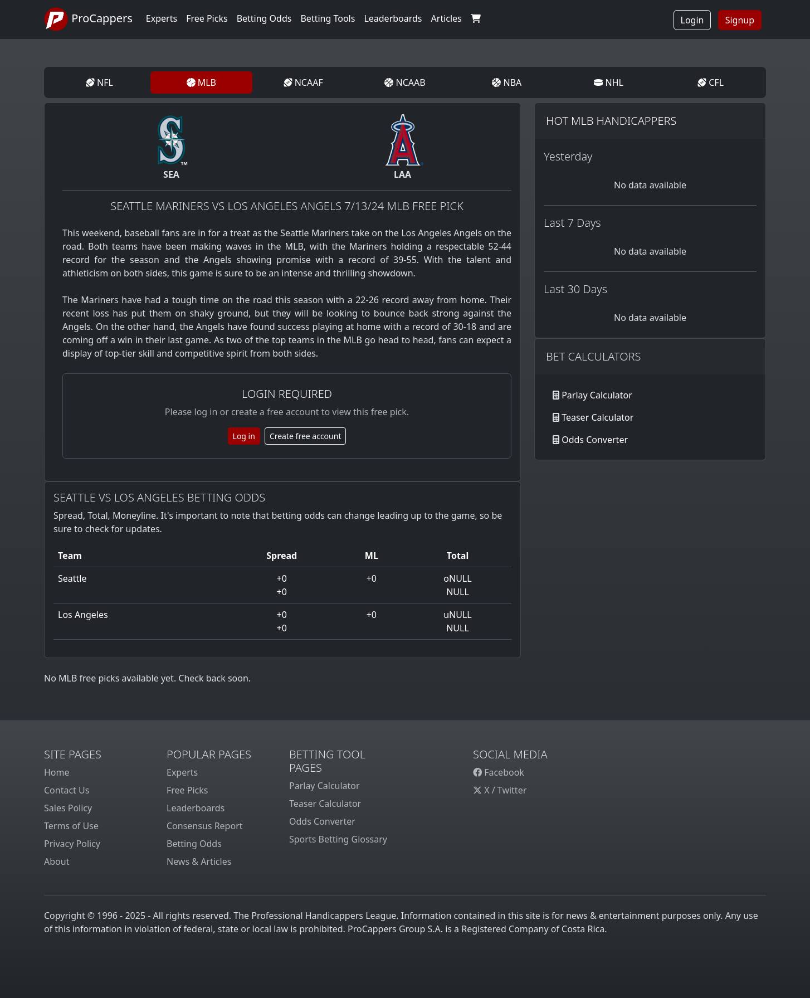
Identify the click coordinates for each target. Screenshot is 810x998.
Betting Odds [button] (264, 18)
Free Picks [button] (207, 18)
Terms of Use (71, 826)
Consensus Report (205, 826)
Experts (161, 18)
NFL (99, 82)
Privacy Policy (72, 844)
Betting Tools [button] (327, 18)
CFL (710, 82)
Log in (244, 436)
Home (57, 772)
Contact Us (66, 790)
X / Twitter (499, 790)
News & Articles (199, 861)
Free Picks (187, 790)
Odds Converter (595, 440)
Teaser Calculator (597, 417)
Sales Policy (68, 808)
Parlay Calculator (597, 395)
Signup (739, 20)
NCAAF (303, 82)
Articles (446, 18)
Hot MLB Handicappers (611, 120)
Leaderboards (393, 18)
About (56, 861)
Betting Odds (194, 844)
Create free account (305, 436)
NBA (506, 82)
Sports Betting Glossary (338, 839)
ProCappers (88, 19)
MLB (201, 82)
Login (692, 20)
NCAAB (404, 82)
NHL (608, 82)
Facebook (498, 772)
